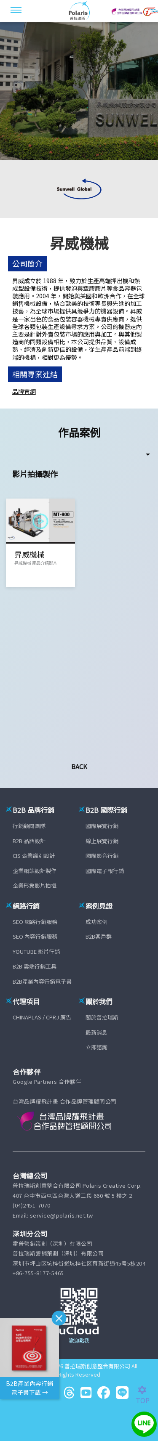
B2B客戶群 (99, 936)
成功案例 (96, 922)
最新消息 (96, 1032)
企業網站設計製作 (34, 871)
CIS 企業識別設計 (34, 856)
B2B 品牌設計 (29, 841)
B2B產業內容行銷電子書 (42, 981)
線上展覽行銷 (102, 841)
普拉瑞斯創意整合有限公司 (97, 1366)
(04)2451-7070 (32, 1205)
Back (79, 766)
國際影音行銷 (102, 856)
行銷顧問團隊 (29, 826)
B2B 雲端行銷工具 (34, 966)
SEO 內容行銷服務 (35, 936)
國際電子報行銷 (105, 871)
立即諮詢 (96, 1047)
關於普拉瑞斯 (102, 1017)
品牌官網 (24, 391)
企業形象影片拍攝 (34, 885)
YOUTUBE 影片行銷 (36, 951)
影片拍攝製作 (35, 473)
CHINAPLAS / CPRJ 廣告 (42, 1017)
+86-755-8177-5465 (38, 1273)
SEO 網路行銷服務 (35, 922)
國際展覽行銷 (102, 826)
